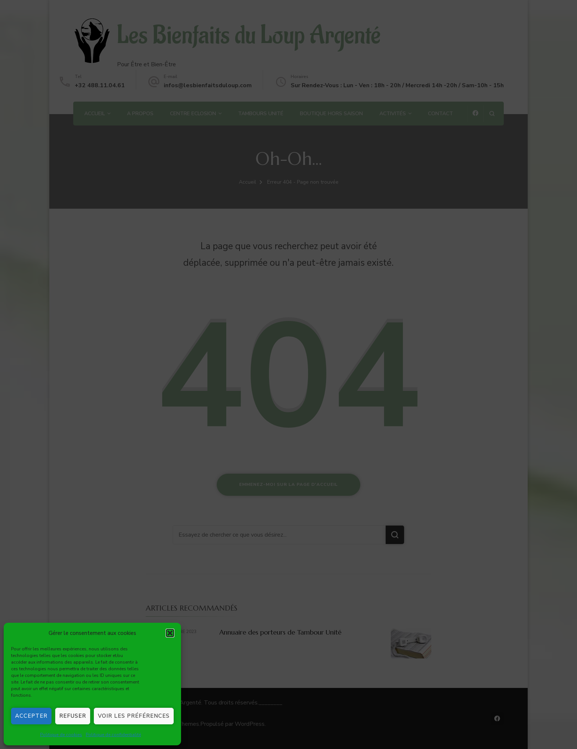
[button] (170, 633)
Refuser (72, 716)
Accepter (31, 716)
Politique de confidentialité (113, 735)
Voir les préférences (134, 716)
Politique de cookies (61, 735)
